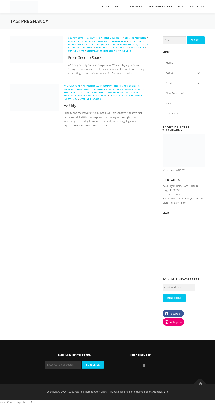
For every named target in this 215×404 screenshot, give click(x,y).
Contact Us (197, 6)
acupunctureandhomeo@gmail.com (183, 198)
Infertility (136, 41)
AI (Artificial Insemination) (104, 38)
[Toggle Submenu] (198, 73)
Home (105, 6)
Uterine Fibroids (90, 99)
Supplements (76, 51)
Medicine (101, 47)
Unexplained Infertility (102, 51)
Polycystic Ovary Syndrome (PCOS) (85, 95)
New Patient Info (160, 6)
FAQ (180, 6)
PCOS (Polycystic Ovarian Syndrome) (114, 92)
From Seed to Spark (84, 57)
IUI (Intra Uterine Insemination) (117, 44)
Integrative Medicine (81, 44)
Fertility (73, 41)
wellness (125, 51)
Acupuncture (76, 38)
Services (136, 6)
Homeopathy (119, 41)
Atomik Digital (160, 391)
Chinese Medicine (135, 38)
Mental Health (119, 47)
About (119, 6)
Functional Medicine (95, 41)
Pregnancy (137, 47)
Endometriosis (129, 86)
